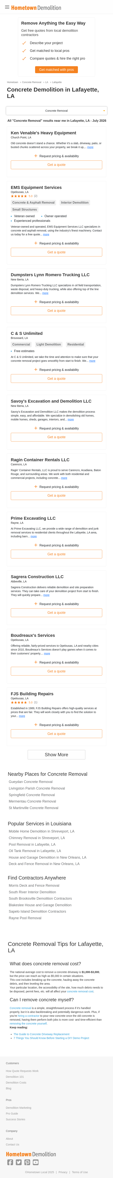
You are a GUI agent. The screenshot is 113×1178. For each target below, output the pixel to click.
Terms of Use (80, 1172)
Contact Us (12, 1144)
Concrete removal (20, 1008)
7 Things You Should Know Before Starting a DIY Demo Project (51, 1038)
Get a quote (56, 165)
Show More (56, 754)
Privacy (63, 1172)
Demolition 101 (15, 1076)
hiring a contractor (29, 1015)
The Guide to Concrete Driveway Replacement (41, 1034)
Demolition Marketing (18, 1107)
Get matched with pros (56, 70)
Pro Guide (12, 1113)
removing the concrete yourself (28, 1023)
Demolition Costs (16, 1082)
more (90, 147)
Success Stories (15, 1119)
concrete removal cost (80, 991)
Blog (8, 1088)
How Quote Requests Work (22, 1071)
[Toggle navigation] (7, 7)
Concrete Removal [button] (56, 110)
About (9, 1138)
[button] (10, 1162)
